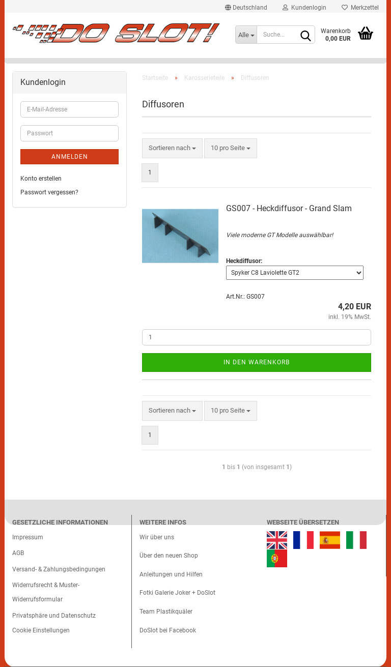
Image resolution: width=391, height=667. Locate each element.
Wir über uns (156, 537)
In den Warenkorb (257, 362)
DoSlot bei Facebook (167, 630)
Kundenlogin (304, 7)
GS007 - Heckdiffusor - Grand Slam (289, 208)
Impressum (27, 537)
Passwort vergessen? (49, 192)
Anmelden (69, 156)
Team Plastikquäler (165, 611)
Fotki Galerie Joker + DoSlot (177, 592)
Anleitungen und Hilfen (171, 574)
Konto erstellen (41, 178)
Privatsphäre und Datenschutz (54, 615)
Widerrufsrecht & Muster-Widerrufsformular (45, 592)
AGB (18, 553)
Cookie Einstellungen (41, 630)
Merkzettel (360, 7)
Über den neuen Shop (168, 555)
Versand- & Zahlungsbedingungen (58, 569)
